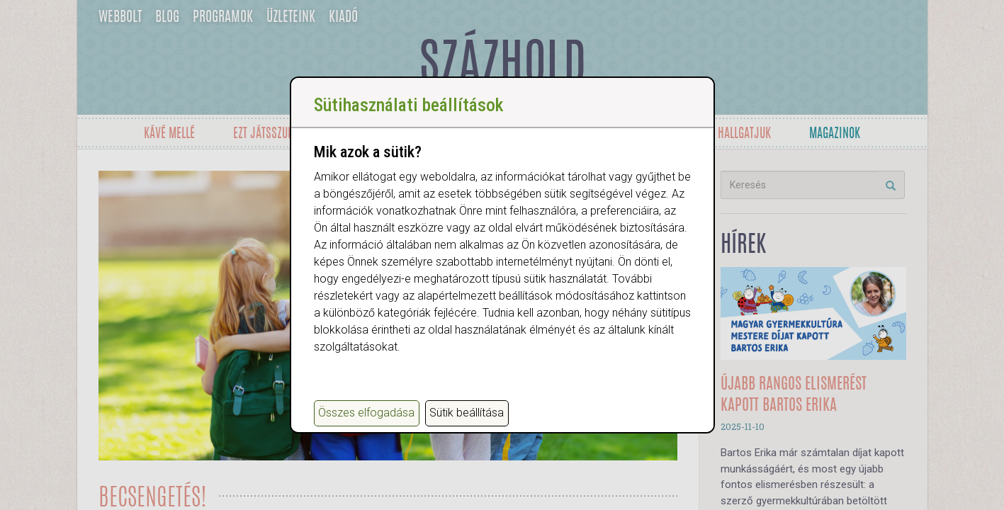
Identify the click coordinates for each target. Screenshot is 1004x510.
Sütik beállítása (466, 412)
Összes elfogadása (366, 412)
